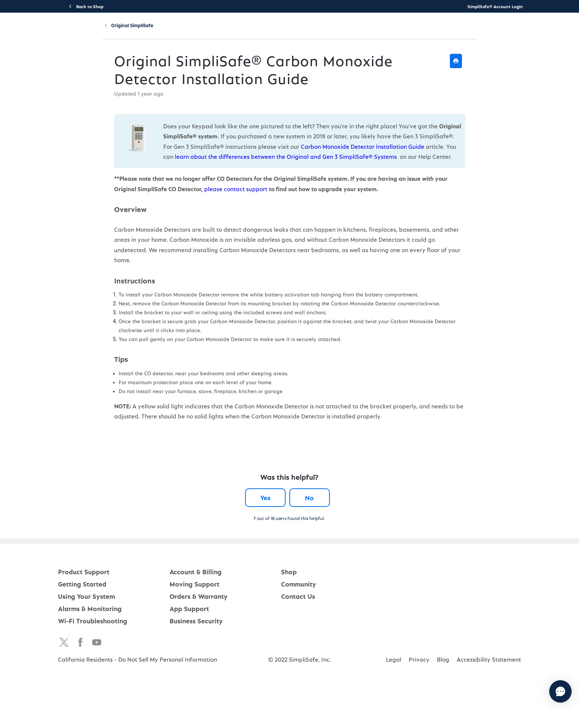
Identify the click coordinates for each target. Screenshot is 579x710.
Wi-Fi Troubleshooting (92, 643)
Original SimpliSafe (148, 65)
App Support (189, 631)
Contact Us (298, 619)
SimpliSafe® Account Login (495, 6)
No (315, 520)
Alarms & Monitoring (90, 631)
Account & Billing (355, 32)
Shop (289, 594)
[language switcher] (562, 32)
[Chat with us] (540, 691)
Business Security (196, 643)
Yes (259, 520)
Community (406, 32)
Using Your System (292, 32)
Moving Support (194, 606)
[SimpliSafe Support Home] (95, 32)
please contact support (128, 230)
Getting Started (232, 32)
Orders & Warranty (199, 619)
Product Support (173, 32)
